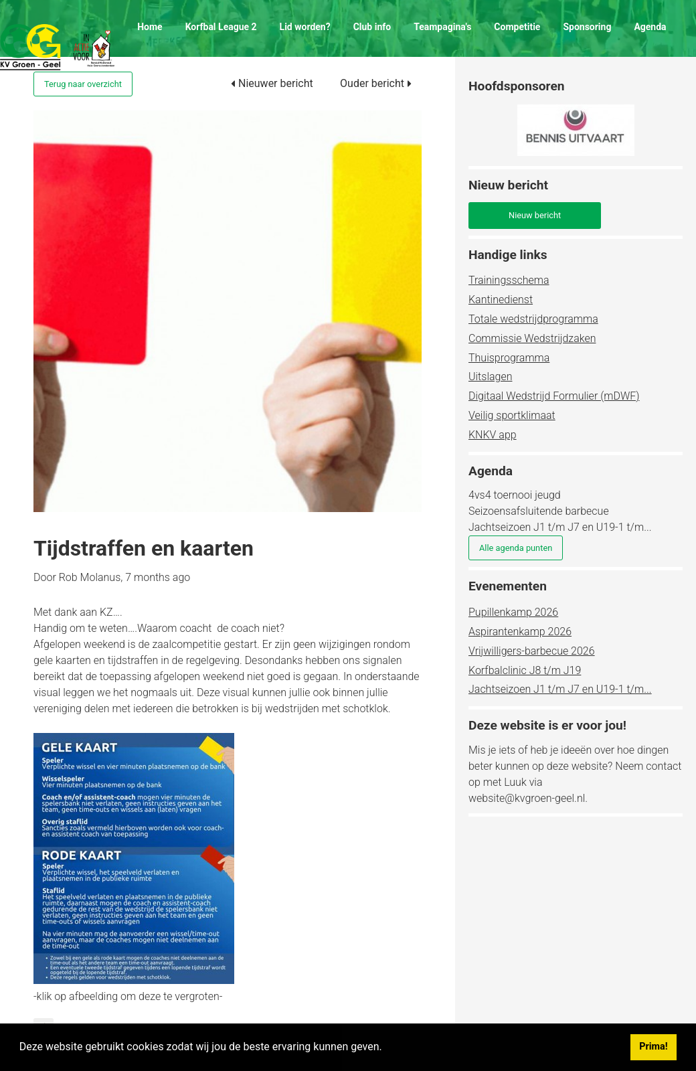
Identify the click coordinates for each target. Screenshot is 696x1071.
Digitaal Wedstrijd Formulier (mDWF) (554, 396)
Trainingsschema (508, 280)
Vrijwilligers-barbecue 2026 (531, 651)
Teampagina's (442, 26)
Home (149, 26)
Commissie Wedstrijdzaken (532, 338)
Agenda (650, 26)
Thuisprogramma (508, 357)
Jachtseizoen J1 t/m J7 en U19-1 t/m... (560, 689)
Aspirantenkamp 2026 (520, 631)
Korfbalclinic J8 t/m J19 (524, 670)
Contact (153, 73)
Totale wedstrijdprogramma (533, 319)
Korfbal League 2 (221, 26)
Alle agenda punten (515, 548)
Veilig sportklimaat (511, 415)
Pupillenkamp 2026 (513, 612)
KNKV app (492, 434)
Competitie (517, 26)
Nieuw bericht (535, 215)
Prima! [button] (653, 1046)
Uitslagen (490, 376)
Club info (372, 26)
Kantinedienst (500, 299)
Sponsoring (587, 26)
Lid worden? (305, 26)
